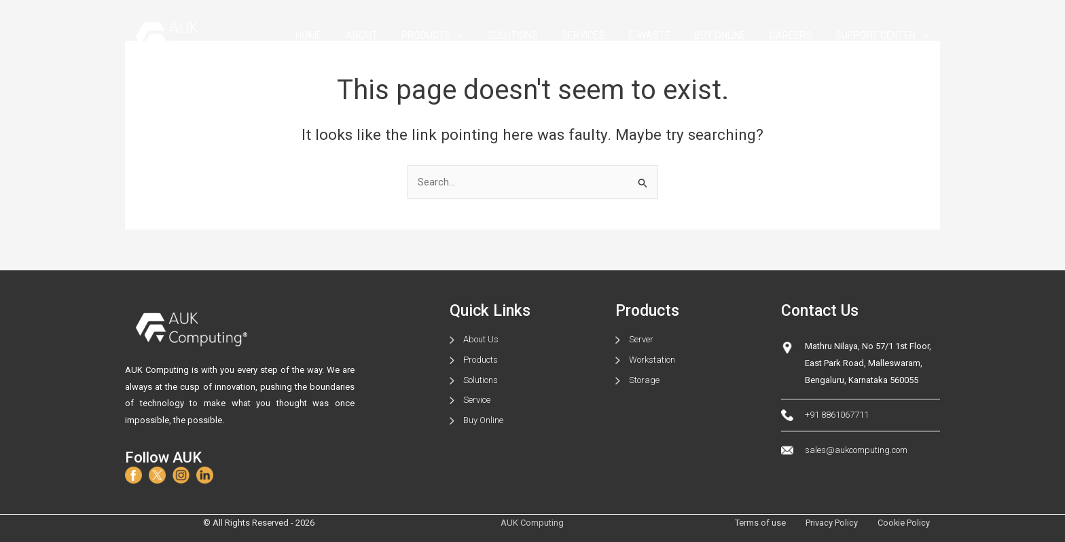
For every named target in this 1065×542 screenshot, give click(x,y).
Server (641, 339)
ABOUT (397, 35)
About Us (481, 339)
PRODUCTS (463, 36)
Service (476, 400)
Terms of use (758, 523)
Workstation (652, 360)
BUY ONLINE (732, 35)
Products (480, 360)
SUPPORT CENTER (884, 36)
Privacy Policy (830, 523)
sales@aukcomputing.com (856, 450)
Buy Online (483, 420)
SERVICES (605, 35)
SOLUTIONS (538, 35)
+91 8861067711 (837, 415)
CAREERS (798, 35)
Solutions (480, 380)
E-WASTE (666, 35)
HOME (349, 35)
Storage (644, 380)
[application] (488, 36)
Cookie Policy (903, 523)
